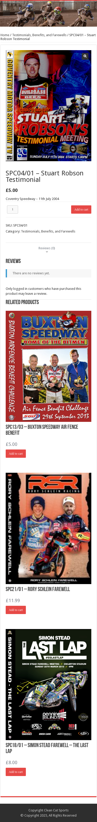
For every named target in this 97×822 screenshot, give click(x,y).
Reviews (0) (47, 248)
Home (5, 35)
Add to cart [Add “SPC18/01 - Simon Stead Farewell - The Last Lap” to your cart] (16, 772)
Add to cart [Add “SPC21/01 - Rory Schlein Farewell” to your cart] (16, 610)
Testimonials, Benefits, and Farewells (39, 35)
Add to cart (81, 209)
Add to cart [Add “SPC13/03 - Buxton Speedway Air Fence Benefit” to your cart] (16, 453)
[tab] (47, 248)
